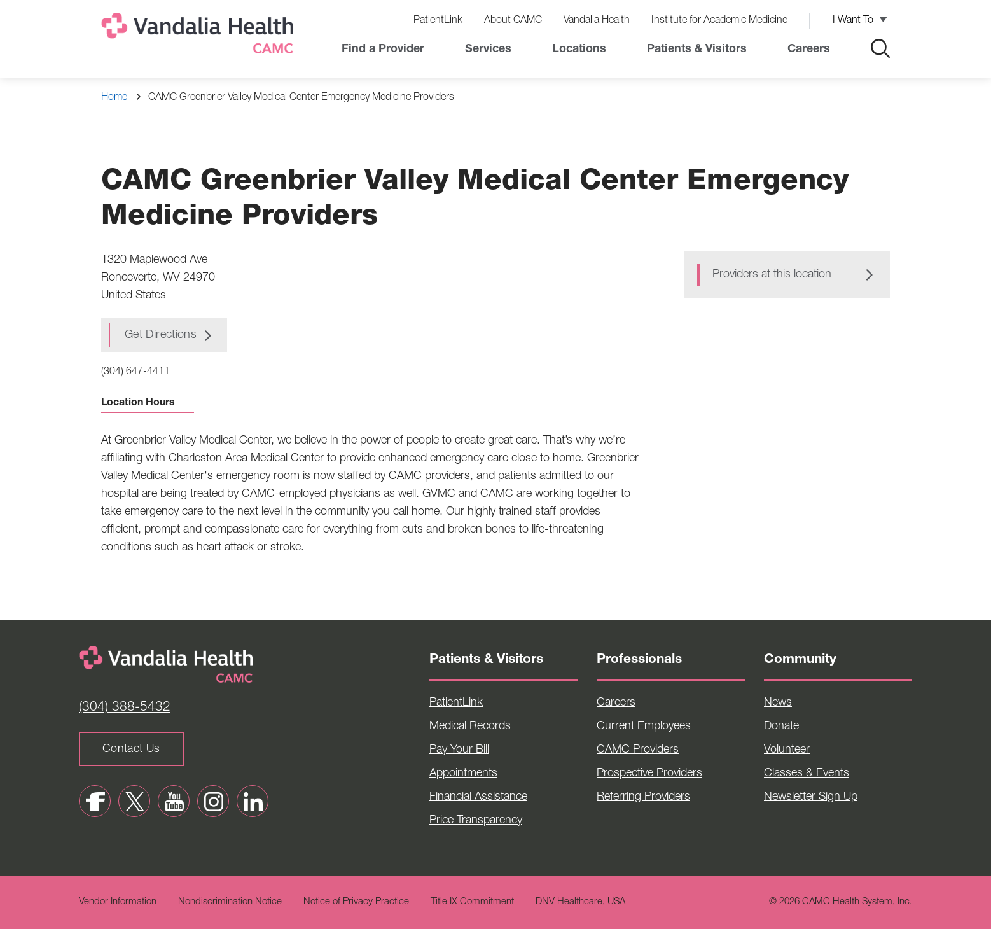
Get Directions (161, 335)
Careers (808, 49)
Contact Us (131, 749)
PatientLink (437, 21)
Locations (579, 49)
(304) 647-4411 (135, 372)
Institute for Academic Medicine (719, 21)
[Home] (199, 36)
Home (114, 98)
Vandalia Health (597, 21)
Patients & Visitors (697, 49)
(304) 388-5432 (124, 708)
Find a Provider (383, 49)
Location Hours (147, 403)
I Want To (853, 21)
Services (488, 49)
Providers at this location (771, 275)
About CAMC (513, 21)
